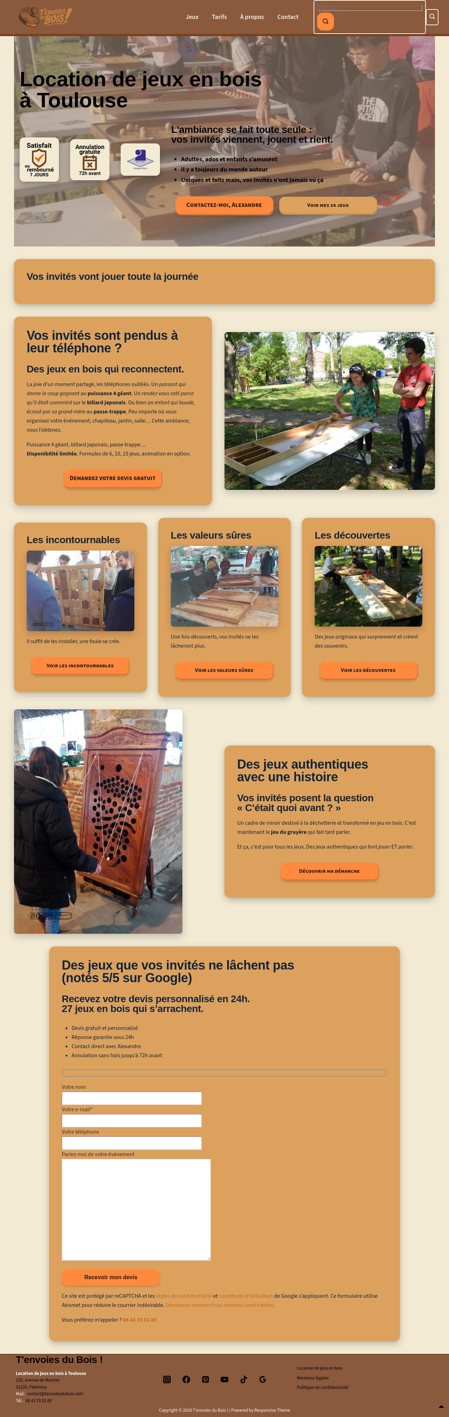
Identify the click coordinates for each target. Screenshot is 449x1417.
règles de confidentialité (184, 1296)
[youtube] (224, 1379)
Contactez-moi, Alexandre (224, 205)
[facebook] (186, 1379)
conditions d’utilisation (246, 1296)
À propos (252, 17)
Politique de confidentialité (322, 1387)
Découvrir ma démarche (329, 871)
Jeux (192, 17)
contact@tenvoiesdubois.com (55, 1394)
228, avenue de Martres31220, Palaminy (38, 1383)
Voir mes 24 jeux (328, 205)
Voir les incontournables (80, 665)
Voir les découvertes (368, 670)
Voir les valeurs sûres (224, 670)
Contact (288, 17)
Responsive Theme (272, 1410)
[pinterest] (206, 1379)
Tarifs (219, 17)
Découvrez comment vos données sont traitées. (221, 1305)
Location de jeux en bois (319, 1368)
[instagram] (167, 1379)
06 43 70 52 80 (140, 1320)
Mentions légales (313, 1378)
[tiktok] (244, 1379)
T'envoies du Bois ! (59, 1359)
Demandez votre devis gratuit (113, 478)
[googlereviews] (263, 1379)
